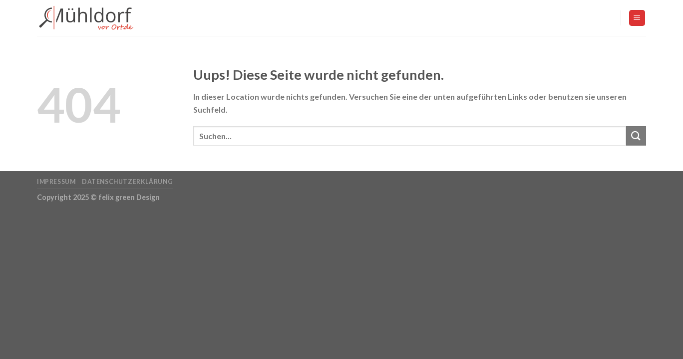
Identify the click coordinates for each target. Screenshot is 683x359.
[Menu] (637, 18)
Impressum (56, 181)
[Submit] (636, 136)
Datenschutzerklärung (127, 181)
